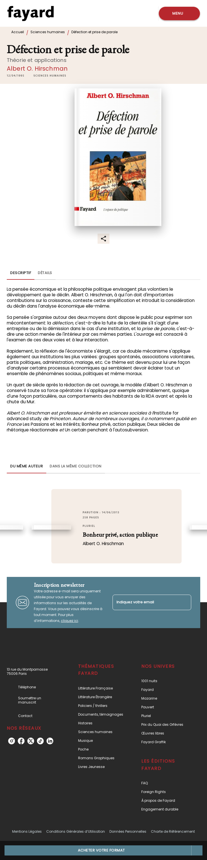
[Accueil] (30, 13)
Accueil (17, 32)
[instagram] (11, 741)
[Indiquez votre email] (145, 602)
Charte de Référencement (173, 831)
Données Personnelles (127, 831)
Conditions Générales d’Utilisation (75, 831)
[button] (50, 75)
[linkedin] (50, 741)
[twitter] (31, 741)
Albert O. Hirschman (37, 68)
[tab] (20, 273)
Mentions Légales (27, 831)
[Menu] (179, 13)
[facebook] (21, 741)
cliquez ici (69, 620)
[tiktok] (40, 741)
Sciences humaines (47, 32)
